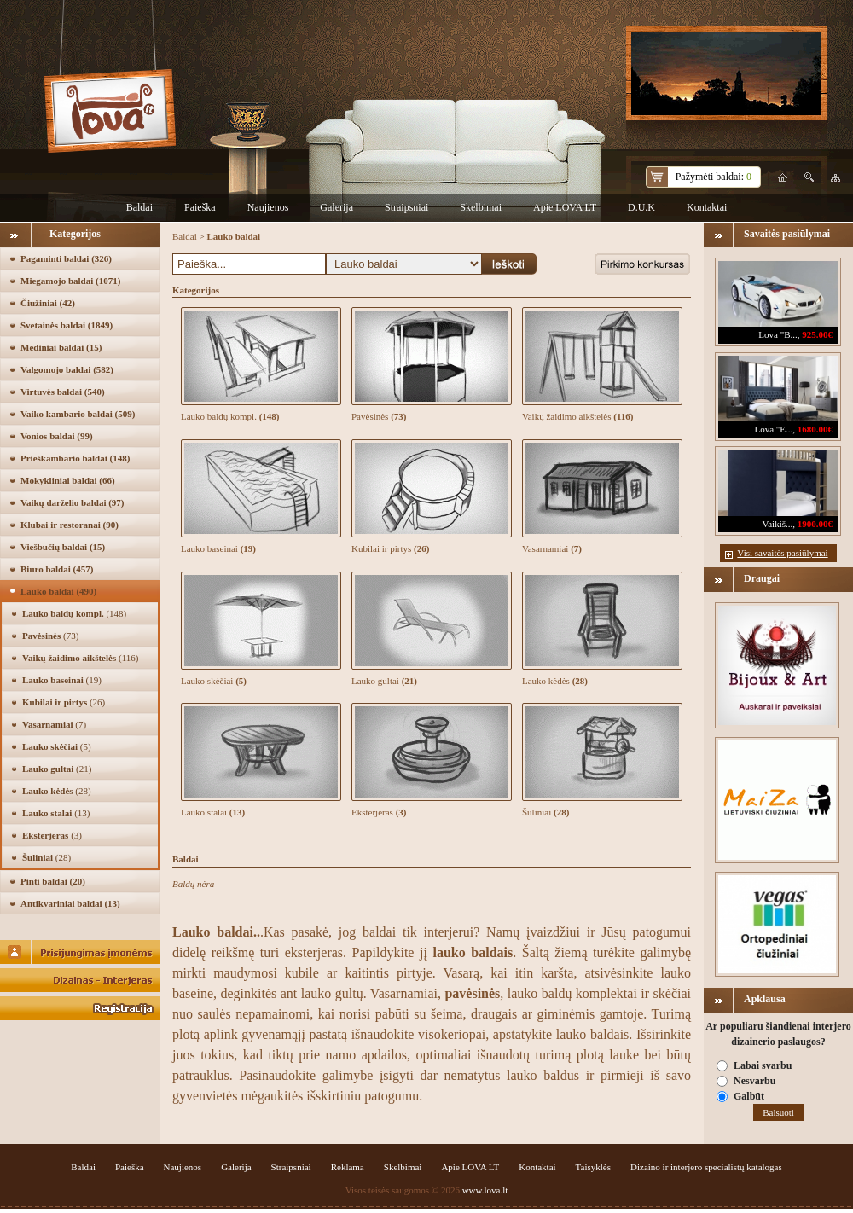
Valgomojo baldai (66, 369)
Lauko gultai (56, 768)
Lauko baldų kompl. (74, 613)
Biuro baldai (56, 569)
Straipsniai (406, 207)
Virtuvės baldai (62, 391)
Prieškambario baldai (75, 458)
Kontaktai (707, 207)
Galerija (336, 207)
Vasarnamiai (54, 724)
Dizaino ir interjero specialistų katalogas (706, 1167)
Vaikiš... (778, 524)
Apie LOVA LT (564, 207)
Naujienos (268, 207)
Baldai (139, 207)
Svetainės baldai (66, 325)
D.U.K (641, 207)
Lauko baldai (58, 591)
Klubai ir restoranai (69, 524)
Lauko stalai (56, 813)
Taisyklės (593, 1167)
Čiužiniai (47, 303)
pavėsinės (472, 993)
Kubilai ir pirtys (63, 702)
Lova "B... (777, 334)
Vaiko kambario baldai (77, 414)
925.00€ (817, 334)
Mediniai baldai (61, 347)
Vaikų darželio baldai (72, 502)
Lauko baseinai (62, 680)
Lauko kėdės (56, 791)
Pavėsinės (50, 635)
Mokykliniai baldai (67, 480)
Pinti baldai (52, 881)
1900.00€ (815, 524)
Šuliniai (46, 857)
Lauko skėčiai (56, 746)
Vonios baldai (56, 436)
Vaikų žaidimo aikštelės (80, 658)
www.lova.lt (485, 1190)
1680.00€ (815, 429)
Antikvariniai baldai (70, 903)
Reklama (347, 1167)
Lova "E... (773, 429)
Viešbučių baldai (62, 547)
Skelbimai (481, 207)
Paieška (200, 207)
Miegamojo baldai (70, 281)
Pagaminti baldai (66, 258)
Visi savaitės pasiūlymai (782, 553)
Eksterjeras (52, 835)
